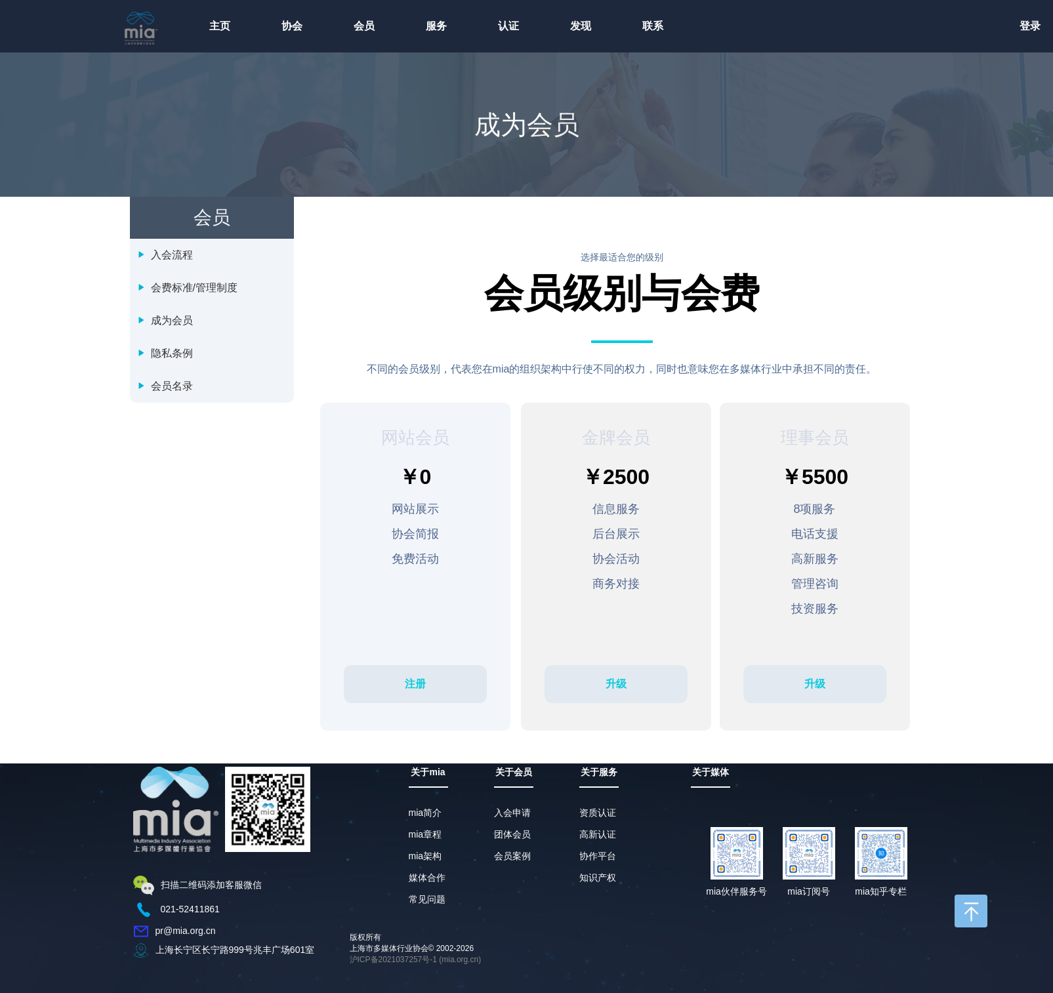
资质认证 (597, 812)
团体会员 (512, 834)
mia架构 (425, 856)
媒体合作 (427, 877)
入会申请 (512, 812)
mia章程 (425, 834)
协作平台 (597, 856)
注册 (415, 683)
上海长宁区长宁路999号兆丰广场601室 (235, 949)
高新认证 (597, 834)
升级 (616, 683)
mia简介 (425, 812)
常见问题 (427, 899)
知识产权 (597, 877)
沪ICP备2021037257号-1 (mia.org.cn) (416, 959)
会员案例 (512, 856)
